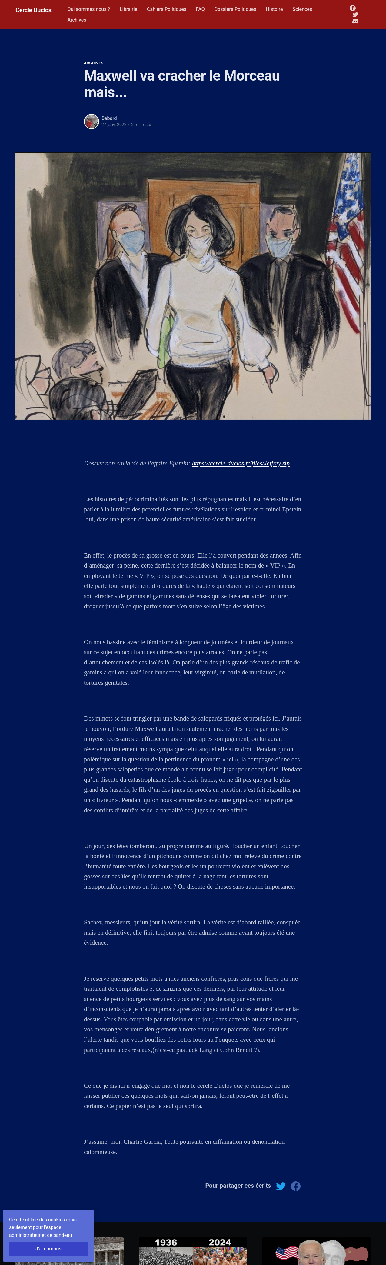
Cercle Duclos (33, 10)
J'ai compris (48, 1249)
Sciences (302, 9)
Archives (76, 20)
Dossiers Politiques (235, 9)
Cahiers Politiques (166, 9)
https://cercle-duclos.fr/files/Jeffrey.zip (241, 463)
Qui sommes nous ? (88, 9)
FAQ (200, 9)
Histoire (274, 9)
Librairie (128, 9)
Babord (109, 118)
